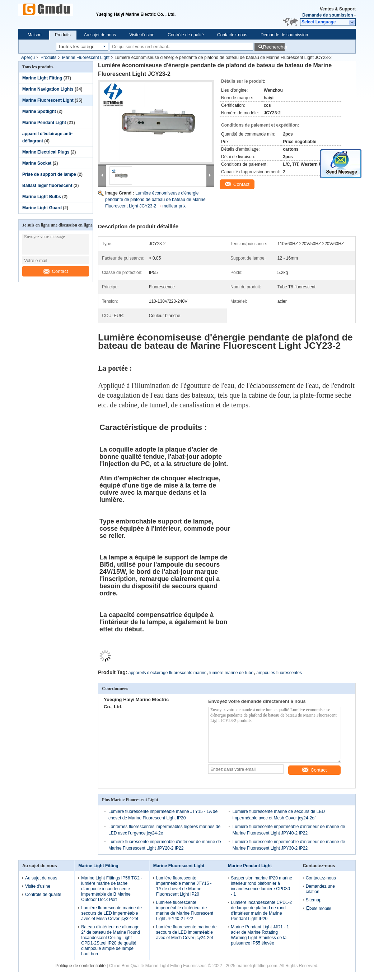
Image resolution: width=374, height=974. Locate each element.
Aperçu (28, 57)
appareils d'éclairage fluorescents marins (167, 672)
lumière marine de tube (231, 672)
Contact (55, 271)
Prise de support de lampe (49, 174)
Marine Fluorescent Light (85, 57)
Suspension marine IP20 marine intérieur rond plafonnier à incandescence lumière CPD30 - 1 (261, 886)
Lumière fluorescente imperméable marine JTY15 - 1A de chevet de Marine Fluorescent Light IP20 (184, 886)
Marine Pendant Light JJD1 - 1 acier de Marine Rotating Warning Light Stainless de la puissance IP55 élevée (260, 935)
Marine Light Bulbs (41, 196)
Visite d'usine (141, 34)
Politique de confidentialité (81, 965)
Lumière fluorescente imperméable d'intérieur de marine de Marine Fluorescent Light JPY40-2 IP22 (184, 910)
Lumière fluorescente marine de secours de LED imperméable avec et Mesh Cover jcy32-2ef (111, 913)
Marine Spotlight (39, 111)
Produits (63, 34)
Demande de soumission (327, 15)
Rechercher (274, 47)
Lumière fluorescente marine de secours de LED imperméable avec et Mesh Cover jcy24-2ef (186, 932)
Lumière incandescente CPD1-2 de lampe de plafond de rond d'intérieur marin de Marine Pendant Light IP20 (261, 910)
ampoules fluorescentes (279, 672)
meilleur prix (174, 206)
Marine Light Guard (42, 207)
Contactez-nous (232, 34)
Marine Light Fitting (42, 78)
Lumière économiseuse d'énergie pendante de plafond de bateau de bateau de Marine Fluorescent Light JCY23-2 (155, 200)
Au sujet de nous (100, 34)
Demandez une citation (320, 889)
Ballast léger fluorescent (47, 185)
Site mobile (318, 908)
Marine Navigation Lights (48, 89)
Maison (35, 34)
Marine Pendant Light (44, 122)
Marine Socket (36, 163)
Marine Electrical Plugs (45, 152)
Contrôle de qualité (186, 34)
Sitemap (314, 899)
